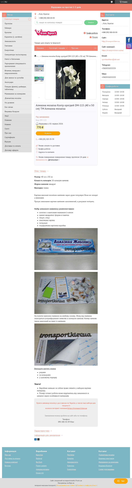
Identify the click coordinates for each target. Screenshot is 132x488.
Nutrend (39, 458)
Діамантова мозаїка (13, 98)
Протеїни (8, 23)
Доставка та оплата (13, 146)
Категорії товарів (12, 19)
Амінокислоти (10, 41)
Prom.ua (79, 481)
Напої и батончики (12, 59)
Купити (48, 133)
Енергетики (9, 50)
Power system (41, 466)
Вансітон (39, 455)
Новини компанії (11, 462)
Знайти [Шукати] (91, 23)
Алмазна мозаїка (42, 469)
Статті (7, 128)
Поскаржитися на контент (66, 485)
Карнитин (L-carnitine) (13, 37)
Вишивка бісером (12, 111)
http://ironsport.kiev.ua (111, 41)
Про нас (8, 133)
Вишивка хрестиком (106, 458)
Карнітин (70, 466)
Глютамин (8, 46)
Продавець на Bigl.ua (66, 483)
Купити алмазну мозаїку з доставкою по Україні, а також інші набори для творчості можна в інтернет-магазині (66, 405)
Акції (7, 116)
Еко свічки (9, 107)
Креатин (8, 32)
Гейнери (8, 28)
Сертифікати (10, 137)
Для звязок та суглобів (14, 78)
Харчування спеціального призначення (15, 64)
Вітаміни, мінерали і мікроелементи (13, 71)
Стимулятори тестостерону (16, 54)
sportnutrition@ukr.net (111, 59)
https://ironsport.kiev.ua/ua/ (113, 50)
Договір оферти (11, 150)
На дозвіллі (9, 102)
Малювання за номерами (15, 94)
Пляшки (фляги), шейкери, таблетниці (15, 87)
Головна (40, 48)
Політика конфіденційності (87, 485)
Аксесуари (9, 82)
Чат (120, 481)
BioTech (39, 462)
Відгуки (8, 141)
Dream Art (40, 473)
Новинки (8, 120)
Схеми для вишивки (106, 469)
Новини (8, 124)
